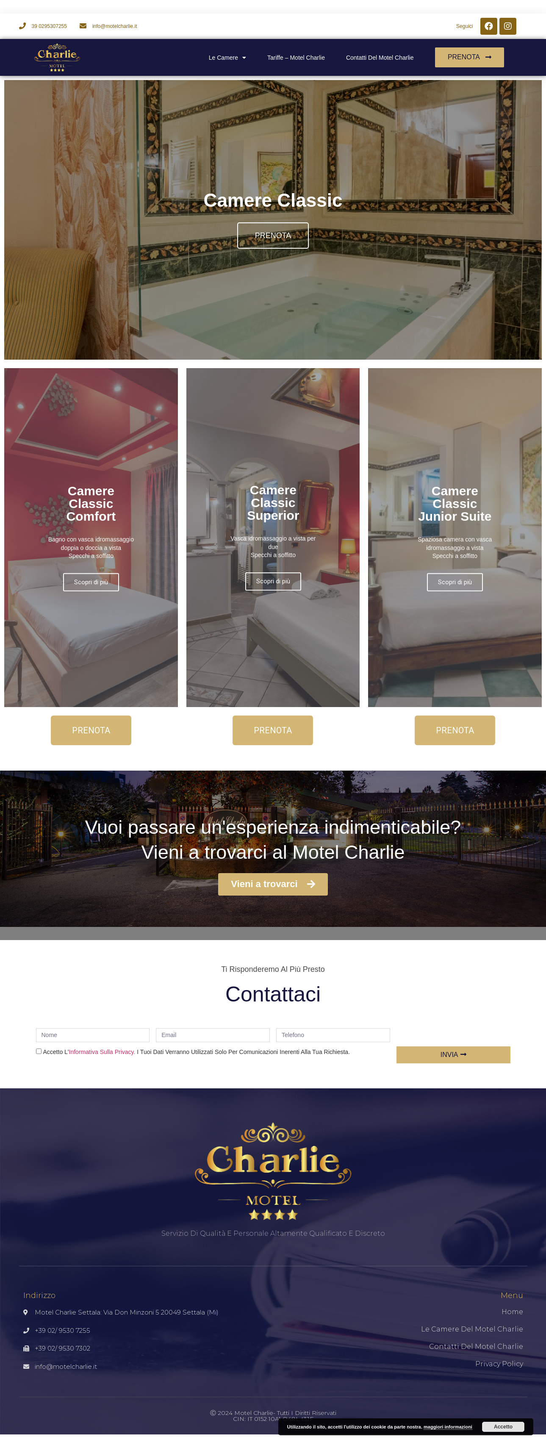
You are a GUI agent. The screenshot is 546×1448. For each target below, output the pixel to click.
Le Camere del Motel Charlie (472, 1329)
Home (512, 1312)
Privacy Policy (499, 1364)
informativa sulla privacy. (102, 1052)
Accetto (503, 1427)
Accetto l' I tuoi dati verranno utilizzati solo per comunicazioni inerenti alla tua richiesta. (196, 1052)
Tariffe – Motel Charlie (296, 57)
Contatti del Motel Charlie (380, 57)
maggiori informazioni (448, 1426)
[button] (469, 57)
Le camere (227, 57)
